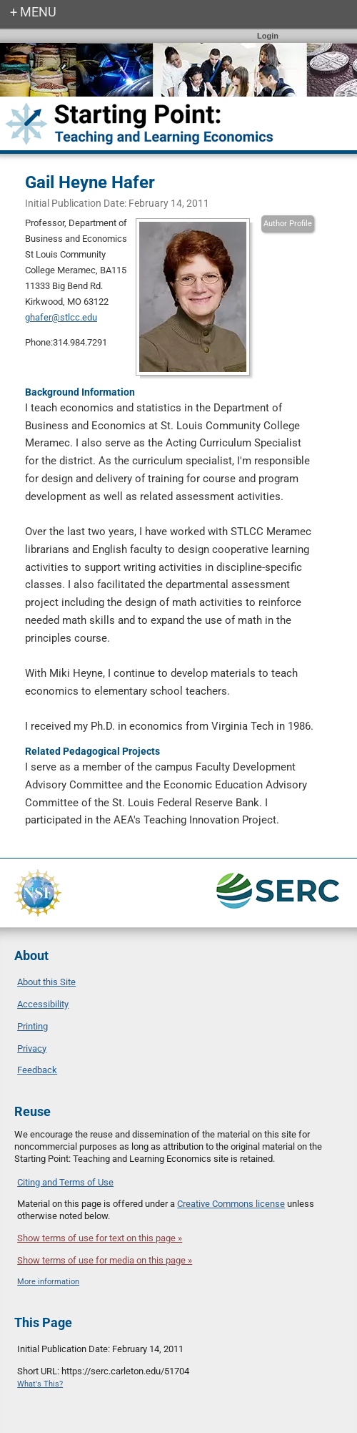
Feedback (37, 1070)
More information (48, 1281)
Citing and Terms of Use (65, 1182)
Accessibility (43, 1004)
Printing (32, 1026)
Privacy (31, 1048)
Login (267, 35)
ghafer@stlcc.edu (61, 317)
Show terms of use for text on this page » (99, 1238)
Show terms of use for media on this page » (104, 1260)
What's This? (40, 1384)
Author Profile (287, 223)
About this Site (46, 982)
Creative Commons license (231, 1203)
